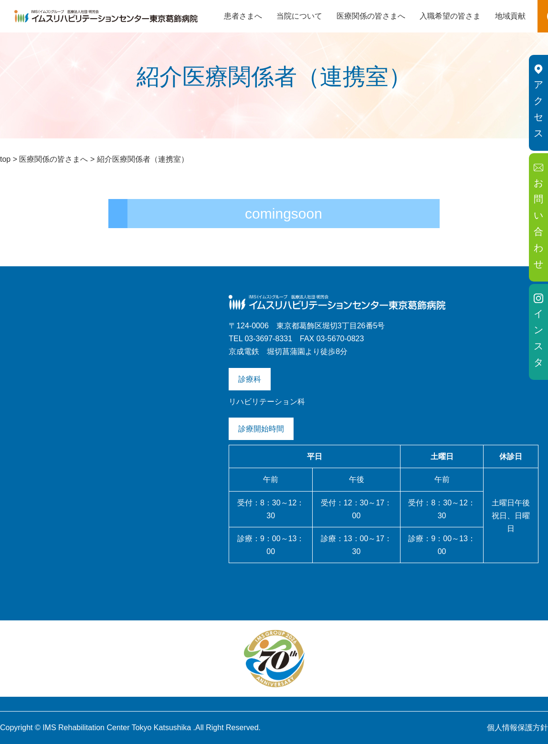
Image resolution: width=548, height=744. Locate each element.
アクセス (538, 101)
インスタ (538, 330)
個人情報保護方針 (517, 727)
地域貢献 (510, 16)
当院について (299, 16)
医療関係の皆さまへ (371, 16)
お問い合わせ (538, 216)
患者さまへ (243, 16)
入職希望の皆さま (450, 16)
